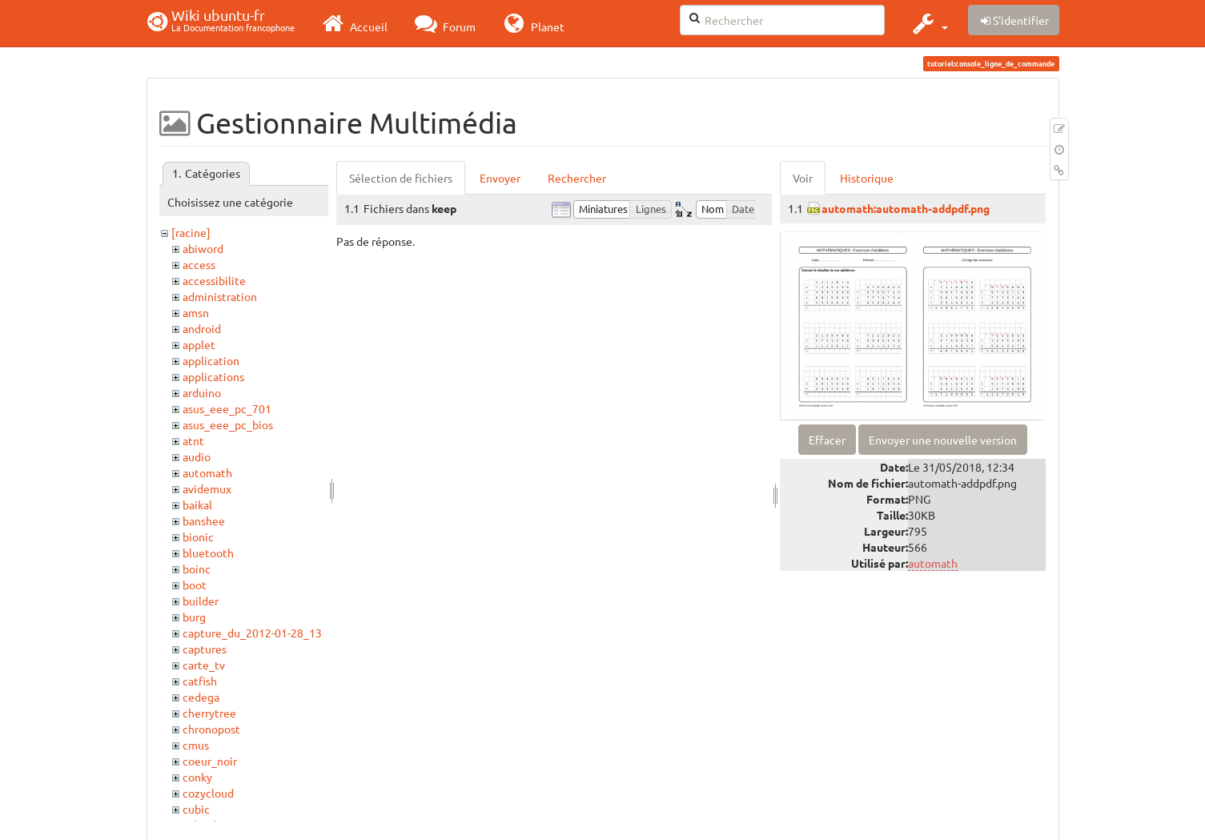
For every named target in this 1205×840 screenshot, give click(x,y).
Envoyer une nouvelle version (943, 439)
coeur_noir (210, 761)
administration (220, 296)
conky (197, 777)
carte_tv (204, 664)
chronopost (211, 728)
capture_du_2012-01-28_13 (252, 632)
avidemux (207, 488)
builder (201, 600)
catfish (200, 680)
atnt (193, 440)
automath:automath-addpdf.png (905, 208)
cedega (201, 696)
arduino (202, 392)
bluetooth (208, 552)
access (199, 264)
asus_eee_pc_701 (227, 408)
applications (213, 376)
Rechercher (577, 178)
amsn (196, 312)
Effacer (827, 439)
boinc (197, 568)
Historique (867, 178)
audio (197, 456)
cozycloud (208, 793)
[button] (928, 23)
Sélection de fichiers (400, 178)
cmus (196, 745)
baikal (197, 504)
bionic (198, 536)
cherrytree (209, 712)
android (202, 328)
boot (195, 584)
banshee (204, 520)
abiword (203, 248)
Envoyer (500, 178)
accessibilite (214, 280)
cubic (196, 809)
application (211, 360)
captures (205, 648)
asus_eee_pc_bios (228, 424)
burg (194, 616)
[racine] (191, 232)
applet (199, 344)
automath (207, 472)
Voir (803, 178)
